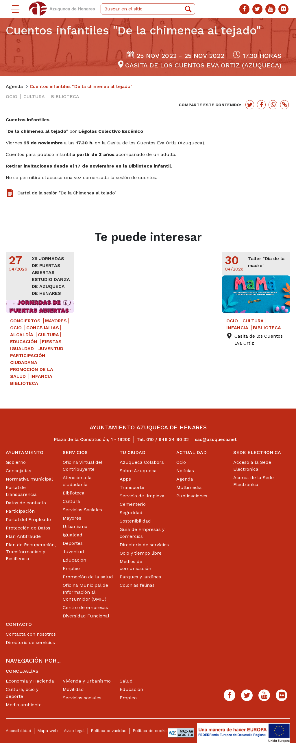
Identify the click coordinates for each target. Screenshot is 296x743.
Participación (20, 511)
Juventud (73, 551)
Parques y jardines (140, 577)
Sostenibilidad (135, 521)
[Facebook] (244, 9)
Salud (126, 681)
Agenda (184, 479)
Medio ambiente (24, 704)
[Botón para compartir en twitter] (249, 104)
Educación (74, 560)
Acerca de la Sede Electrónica (253, 481)
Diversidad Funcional (86, 616)
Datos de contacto (26, 502)
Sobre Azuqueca (138, 470)
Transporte (132, 487)
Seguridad (131, 512)
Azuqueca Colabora (142, 462)
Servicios (75, 452)
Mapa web (47, 730)
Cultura (71, 501)
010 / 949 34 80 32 (167, 439)
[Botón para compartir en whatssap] (273, 104)
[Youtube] (270, 9)
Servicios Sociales (82, 509)
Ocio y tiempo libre (141, 553)
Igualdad (72, 535)
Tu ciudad (132, 452)
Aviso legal (74, 730)
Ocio (181, 462)
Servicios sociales (82, 697)
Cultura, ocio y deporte (22, 693)
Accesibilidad (18, 730)
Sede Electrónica (257, 452)
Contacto (19, 624)
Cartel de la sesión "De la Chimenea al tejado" (66, 193)
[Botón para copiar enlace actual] (284, 104)
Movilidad (73, 689)
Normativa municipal (29, 479)
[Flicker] (283, 9)
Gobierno (16, 462)
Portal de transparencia (21, 491)
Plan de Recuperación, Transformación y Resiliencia (31, 551)
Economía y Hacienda (30, 681)
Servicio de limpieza (142, 496)
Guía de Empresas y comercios (142, 533)
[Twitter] (257, 9)
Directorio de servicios (144, 544)
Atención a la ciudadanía (77, 481)
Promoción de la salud (88, 577)
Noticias (185, 470)
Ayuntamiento (24, 452)
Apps (125, 479)
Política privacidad (109, 730)
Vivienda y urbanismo (87, 681)
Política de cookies (151, 730)
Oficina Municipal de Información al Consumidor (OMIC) (85, 592)
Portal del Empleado (28, 519)
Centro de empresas (85, 607)
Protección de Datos (28, 528)
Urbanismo (75, 526)
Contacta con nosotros (31, 634)
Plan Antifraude (23, 536)
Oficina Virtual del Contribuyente (82, 465)
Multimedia (189, 487)
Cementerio (133, 504)
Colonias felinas (137, 585)
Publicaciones (191, 496)
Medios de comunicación (135, 565)
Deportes (73, 543)
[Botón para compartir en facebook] (261, 104)
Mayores (72, 518)
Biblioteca (73, 493)
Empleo (71, 568)
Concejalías (18, 470)
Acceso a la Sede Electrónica (252, 465)
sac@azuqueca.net (216, 439)
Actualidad (191, 452)
